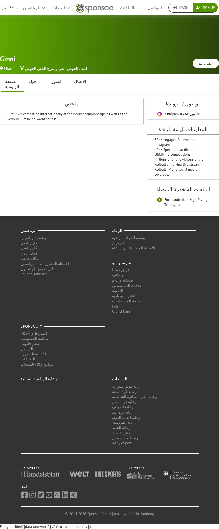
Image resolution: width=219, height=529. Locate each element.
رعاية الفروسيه (124, 422)
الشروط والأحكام (34, 333)
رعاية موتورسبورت (126, 386)
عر (5, 7)
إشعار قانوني (31, 343)
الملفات (127, 7)
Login (180, 7)
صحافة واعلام (122, 280)
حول (33, 81)
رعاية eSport (122, 443)
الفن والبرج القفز (51, 68)
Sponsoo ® (31, 326)
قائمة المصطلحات (126, 301)
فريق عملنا (120, 269)
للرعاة (62, 7)
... (17, 7)
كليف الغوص (77, 68)
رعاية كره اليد (122, 412)
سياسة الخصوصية (35, 338)
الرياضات (119, 378)
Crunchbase (121, 311)
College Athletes (34, 274)
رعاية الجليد (121, 427)
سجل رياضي (30, 243)
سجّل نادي (29, 253)
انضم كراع (120, 243)
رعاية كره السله (124, 391)
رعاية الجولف (122, 407)
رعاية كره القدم (124, 401)
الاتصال (80, 81)
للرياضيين (34, 7)
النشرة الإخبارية (124, 295)
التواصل (27, 348)
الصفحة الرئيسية (12, 84)
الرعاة (117, 230)
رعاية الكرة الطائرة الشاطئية (134, 396)
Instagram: (178, 114)
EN (11, 7)
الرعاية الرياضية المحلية (40, 378)
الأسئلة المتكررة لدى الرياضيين (45, 263)
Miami (9, 68)
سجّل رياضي (30, 248)
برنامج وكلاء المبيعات (37, 364)
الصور (56, 81)
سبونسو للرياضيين (35, 237)
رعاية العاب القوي (126, 417)
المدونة (117, 290)
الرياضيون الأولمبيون (37, 268)
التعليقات (28, 359)
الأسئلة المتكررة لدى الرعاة (133, 248)
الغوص (30, 68)
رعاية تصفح (121, 432)
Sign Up (205, 7)
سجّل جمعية (30, 258)
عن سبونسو (121, 262)
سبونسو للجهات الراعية (130, 237)
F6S (115, 306)
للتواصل (154, 7)
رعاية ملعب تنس (125, 438)
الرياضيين (28, 230)
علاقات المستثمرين (127, 285)
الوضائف (119, 275)
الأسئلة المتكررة (33, 354)
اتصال (206, 63)
